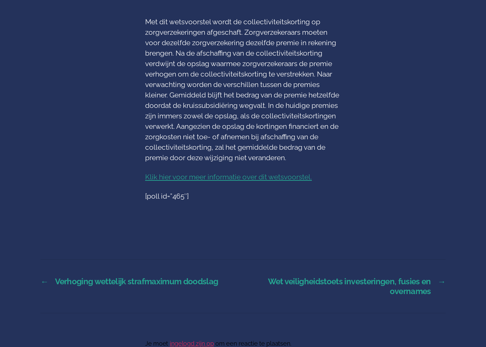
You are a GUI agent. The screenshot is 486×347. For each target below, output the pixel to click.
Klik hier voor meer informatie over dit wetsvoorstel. (228, 177)
